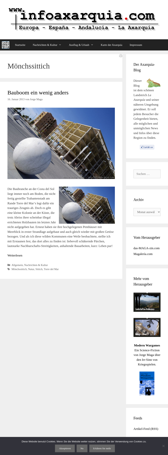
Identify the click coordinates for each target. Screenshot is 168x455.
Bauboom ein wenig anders (37, 92)
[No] (163, 446)
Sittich (39, 269)
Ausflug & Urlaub (83, 44)
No (82, 448)
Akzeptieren (65, 448)
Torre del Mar (51, 269)
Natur (31, 269)
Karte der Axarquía (111, 44)
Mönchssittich (19, 269)
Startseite (20, 44)
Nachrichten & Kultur (49, 44)
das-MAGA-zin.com (147, 248)
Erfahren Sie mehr (102, 448)
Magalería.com (143, 254)
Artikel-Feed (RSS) (146, 429)
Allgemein (17, 265)
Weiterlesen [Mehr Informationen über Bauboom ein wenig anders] (14, 255)
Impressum (136, 44)
